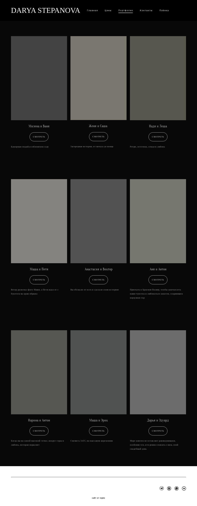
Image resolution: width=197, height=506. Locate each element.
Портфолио (125, 10)
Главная (92, 10)
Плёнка (164, 10)
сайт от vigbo (98, 498)
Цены (108, 10)
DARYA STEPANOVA (41, 10)
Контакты (146, 10)
